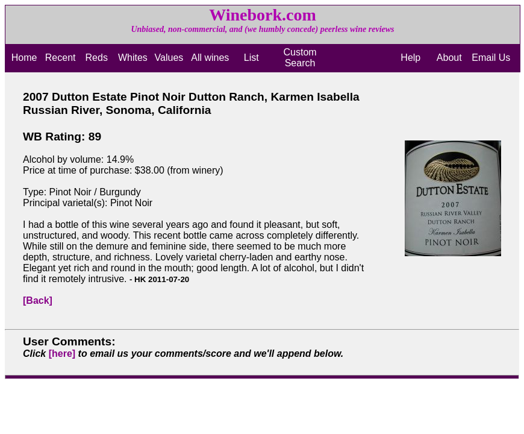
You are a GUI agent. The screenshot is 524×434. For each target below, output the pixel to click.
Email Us (491, 57)
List (251, 57)
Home (24, 57)
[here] (62, 353)
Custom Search (299, 57)
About (449, 57)
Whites (133, 57)
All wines (210, 57)
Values (169, 57)
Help (410, 57)
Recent (60, 57)
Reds (97, 57)
